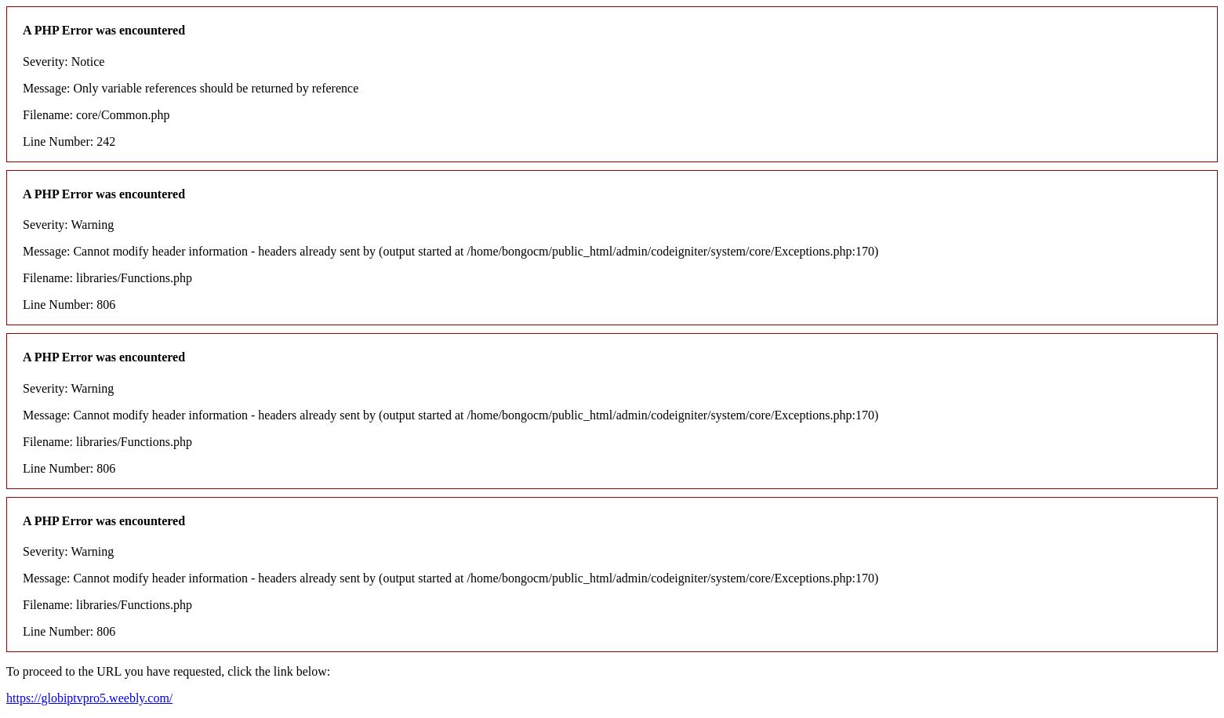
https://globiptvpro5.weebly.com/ (89, 698)
